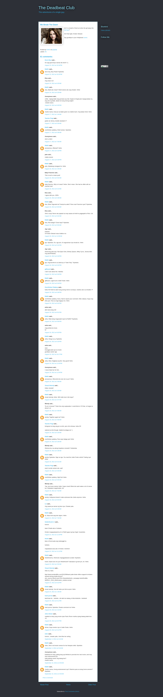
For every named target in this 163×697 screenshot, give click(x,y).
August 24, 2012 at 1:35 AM (53, 592)
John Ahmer (49, 614)
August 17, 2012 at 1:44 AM (53, 114)
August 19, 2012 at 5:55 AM (53, 480)
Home (68, 685)
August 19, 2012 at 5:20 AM (53, 432)
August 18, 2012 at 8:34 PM (53, 274)
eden (46, 634)
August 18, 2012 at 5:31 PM (53, 245)
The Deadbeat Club (56, 7)
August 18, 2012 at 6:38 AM (53, 198)
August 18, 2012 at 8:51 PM (53, 312)
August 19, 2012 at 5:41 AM (53, 462)
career (85, 37)
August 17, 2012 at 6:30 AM (53, 123)
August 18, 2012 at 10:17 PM (53, 354)
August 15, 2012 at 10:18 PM (53, 65)
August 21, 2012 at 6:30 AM (53, 509)
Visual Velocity (49, 385)
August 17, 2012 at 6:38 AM (53, 132)
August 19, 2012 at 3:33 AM (53, 390)
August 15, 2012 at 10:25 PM (53, 74)
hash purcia (48, 595)
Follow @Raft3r (105, 30)
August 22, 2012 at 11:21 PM (53, 551)
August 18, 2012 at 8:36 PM (53, 292)
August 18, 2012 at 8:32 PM (53, 265)
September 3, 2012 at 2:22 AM (54, 639)
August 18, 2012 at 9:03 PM (53, 332)
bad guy (66, 30)
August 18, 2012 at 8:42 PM (53, 303)
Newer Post (44, 685)
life (46, 52)
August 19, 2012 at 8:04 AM (53, 500)
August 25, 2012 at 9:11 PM (53, 601)
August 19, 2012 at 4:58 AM (53, 420)
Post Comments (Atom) (72, 691)
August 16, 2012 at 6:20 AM (53, 83)
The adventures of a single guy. (52, 12)
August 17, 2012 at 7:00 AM (53, 141)
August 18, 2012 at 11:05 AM (53, 236)
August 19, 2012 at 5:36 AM (53, 450)
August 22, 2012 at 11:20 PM (53, 534)
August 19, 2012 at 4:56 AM (53, 410)
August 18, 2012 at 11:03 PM (53, 363)
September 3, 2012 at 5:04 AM (54, 648)
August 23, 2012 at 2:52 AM (53, 564)
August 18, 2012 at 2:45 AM (53, 169)
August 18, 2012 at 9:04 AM (53, 207)
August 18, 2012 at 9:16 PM (53, 341)
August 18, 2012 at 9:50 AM (53, 225)
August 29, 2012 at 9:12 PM (53, 630)
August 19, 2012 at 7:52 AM (53, 491)
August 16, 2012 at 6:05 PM (53, 105)
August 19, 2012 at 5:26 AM (53, 441)
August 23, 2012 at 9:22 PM (53, 582)
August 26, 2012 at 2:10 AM (53, 610)
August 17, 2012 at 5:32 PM (53, 150)
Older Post (92, 685)
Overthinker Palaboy (51, 287)
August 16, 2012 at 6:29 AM (53, 92)
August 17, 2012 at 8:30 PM (53, 160)
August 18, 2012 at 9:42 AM (53, 216)
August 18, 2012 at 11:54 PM (53, 372)
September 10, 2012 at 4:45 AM (54, 674)
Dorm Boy (48, 60)
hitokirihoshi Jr (50, 522)
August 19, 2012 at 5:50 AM (53, 471)
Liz (46, 504)
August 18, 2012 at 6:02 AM (53, 178)
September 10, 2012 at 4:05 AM (54, 663)
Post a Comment (48, 677)
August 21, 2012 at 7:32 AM (53, 518)
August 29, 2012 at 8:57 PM (53, 621)
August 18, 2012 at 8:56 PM (53, 321)
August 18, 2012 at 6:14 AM (53, 189)
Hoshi (47, 538)
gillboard (48, 269)
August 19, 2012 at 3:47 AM (53, 400)
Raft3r (47, 69)
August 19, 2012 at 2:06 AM (53, 381)
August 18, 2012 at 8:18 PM (53, 256)
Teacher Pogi (49, 118)
